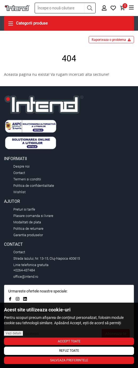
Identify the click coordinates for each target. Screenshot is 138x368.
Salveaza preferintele (69, 360)
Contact (19, 173)
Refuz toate (69, 351)
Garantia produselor (28, 235)
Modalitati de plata (27, 222)
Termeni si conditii (27, 179)
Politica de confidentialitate (33, 186)
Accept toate (69, 341)
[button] (89, 8)
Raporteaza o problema (111, 39)
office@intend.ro (25, 277)
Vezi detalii (13, 333)
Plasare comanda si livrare (33, 216)
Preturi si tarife (24, 209)
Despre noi (21, 166)
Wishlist (19, 192)
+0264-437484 (24, 270)
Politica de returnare (28, 229)
